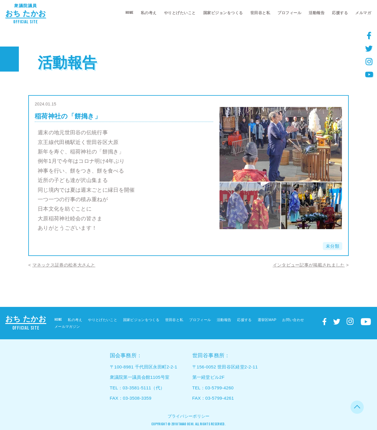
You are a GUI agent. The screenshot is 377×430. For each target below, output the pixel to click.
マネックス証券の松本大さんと (63, 264)
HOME (129, 12)
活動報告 (317, 13)
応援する (340, 13)
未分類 (332, 246)
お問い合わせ (293, 320)
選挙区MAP (267, 320)
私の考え (149, 13)
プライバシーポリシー (189, 416)
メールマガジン (67, 327)
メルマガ (363, 13)
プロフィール (289, 13)
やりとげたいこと (180, 13)
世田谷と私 (260, 13)
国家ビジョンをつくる (223, 13)
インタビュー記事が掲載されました (309, 264)
